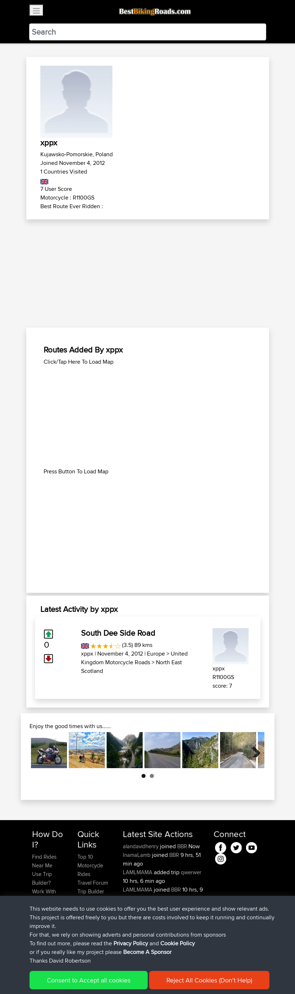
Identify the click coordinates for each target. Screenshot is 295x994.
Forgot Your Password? (46, 913)
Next (253, 750)
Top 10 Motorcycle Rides (90, 865)
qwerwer (191, 872)
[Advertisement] (147, 273)
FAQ (37, 943)
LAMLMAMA (138, 872)
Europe (156, 653)
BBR (182, 846)
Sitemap (99, 978)
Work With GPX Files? (44, 896)
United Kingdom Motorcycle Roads (134, 657)
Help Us (87, 917)
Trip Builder (90, 891)
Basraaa (133, 915)
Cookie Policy (164, 978)
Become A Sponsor (44, 930)
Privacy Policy (128, 978)
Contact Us (90, 908)
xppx (87, 653)
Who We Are (92, 900)
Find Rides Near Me (44, 861)
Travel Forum (92, 882)
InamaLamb (137, 855)
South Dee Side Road (118, 633)
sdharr (131, 907)
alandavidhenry (141, 846)
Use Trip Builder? (42, 878)
